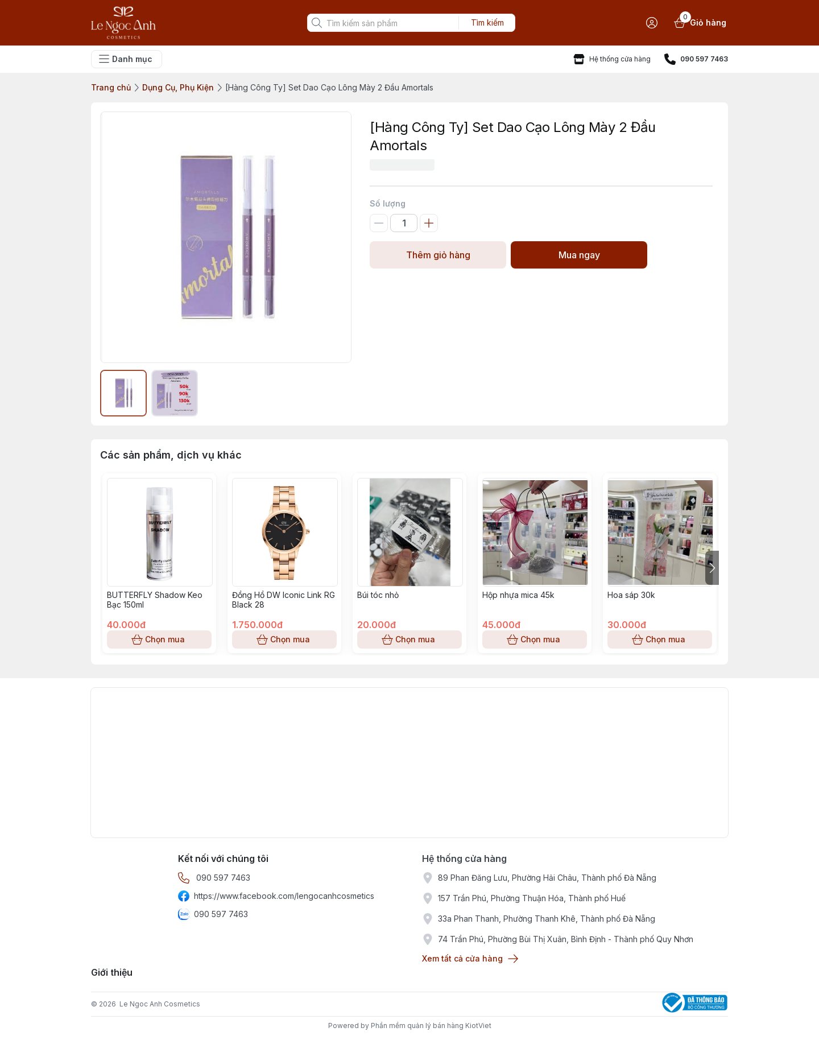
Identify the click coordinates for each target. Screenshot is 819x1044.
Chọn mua (159, 639)
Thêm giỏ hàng (438, 255)
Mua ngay (579, 255)
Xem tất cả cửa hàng (469, 958)
